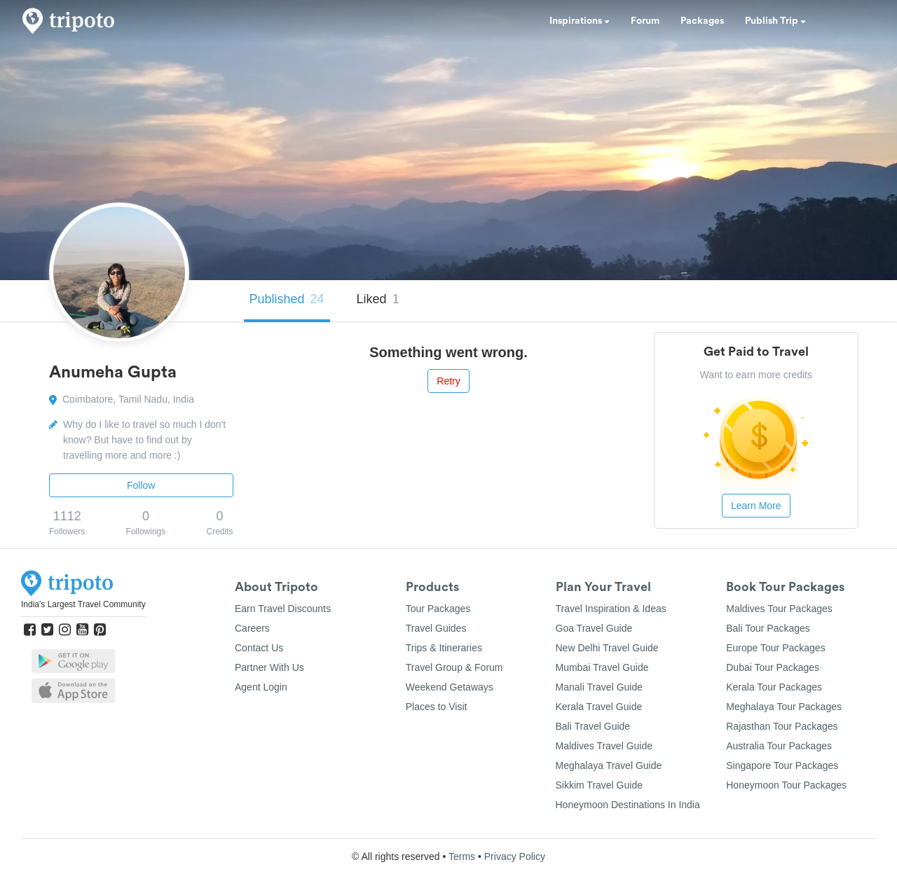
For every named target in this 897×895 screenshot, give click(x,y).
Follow (141, 485)
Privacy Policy (514, 856)
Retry (448, 381)
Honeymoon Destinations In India (628, 804)
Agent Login (261, 687)
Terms (461, 856)
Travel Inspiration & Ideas (611, 608)
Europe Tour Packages (775, 647)
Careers (252, 628)
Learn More (756, 505)
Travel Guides (436, 628)
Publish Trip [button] (775, 21)
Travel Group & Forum (454, 667)
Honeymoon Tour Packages (786, 785)
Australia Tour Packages (779, 745)
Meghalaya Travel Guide (609, 765)
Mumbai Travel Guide (602, 667)
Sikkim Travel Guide (599, 785)
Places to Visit (436, 706)
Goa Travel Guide (594, 628)
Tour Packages (438, 608)
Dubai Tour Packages (772, 667)
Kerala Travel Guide (599, 706)
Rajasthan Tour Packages (781, 726)
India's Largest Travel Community (83, 604)
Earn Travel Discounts (283, 608)
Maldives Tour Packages (779, 608)
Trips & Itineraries (444, 647)
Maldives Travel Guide (604, 745)
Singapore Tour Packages (782, 765)
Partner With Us (269, 667)
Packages (702, 21)
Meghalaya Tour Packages (784, 706)
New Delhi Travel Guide (607, 647)
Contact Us (259, 647)
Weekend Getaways (449, 687)
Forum (645, 21)
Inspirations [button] (579, 21)
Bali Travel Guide (593, 726)
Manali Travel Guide (599, 687)
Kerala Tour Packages (774, 687)
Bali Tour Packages (768, 628)
